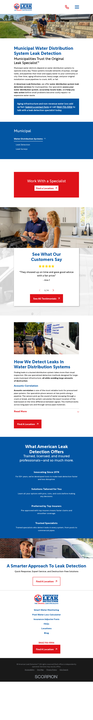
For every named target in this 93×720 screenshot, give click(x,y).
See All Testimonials (46, 298)
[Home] (23, 7)
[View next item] (53, 290)
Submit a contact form (37, 106)
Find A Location (27, 424)
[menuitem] (28, 138)
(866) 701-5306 (64, 106)
